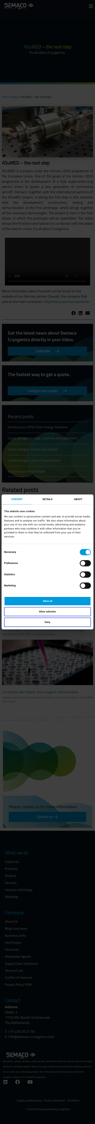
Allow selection (47, 611)
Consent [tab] (17, 499)
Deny (47, 622)
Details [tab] (48, 499)
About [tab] (78, 499)
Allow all (47, 601)
